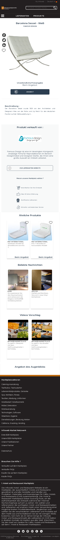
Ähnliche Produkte (30, 215)
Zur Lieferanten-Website (30, 168)
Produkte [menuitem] (38, 16)
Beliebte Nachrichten (30, 265)
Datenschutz (6, 451)
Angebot (30, 92)
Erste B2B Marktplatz (10, 435)
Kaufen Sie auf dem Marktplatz (14, 473)
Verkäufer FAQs (7, 469)
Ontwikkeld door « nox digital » (50, 536)
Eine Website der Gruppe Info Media (30, 537)
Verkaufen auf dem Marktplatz (14, 466)
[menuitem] (2, 16)
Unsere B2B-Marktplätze (11, 438)
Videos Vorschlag (30, 315)
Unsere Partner (7, 445)
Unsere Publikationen (10, 442)
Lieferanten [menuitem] (22, 16)
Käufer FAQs (6, 476)
